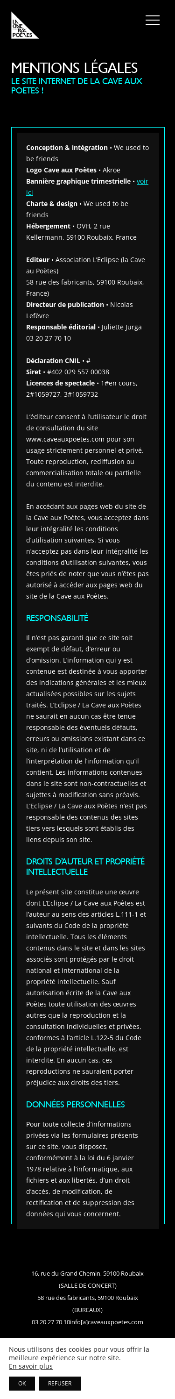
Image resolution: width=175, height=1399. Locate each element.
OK (22, 1383)
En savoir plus (31, 1366)
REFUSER (59, 1383)
